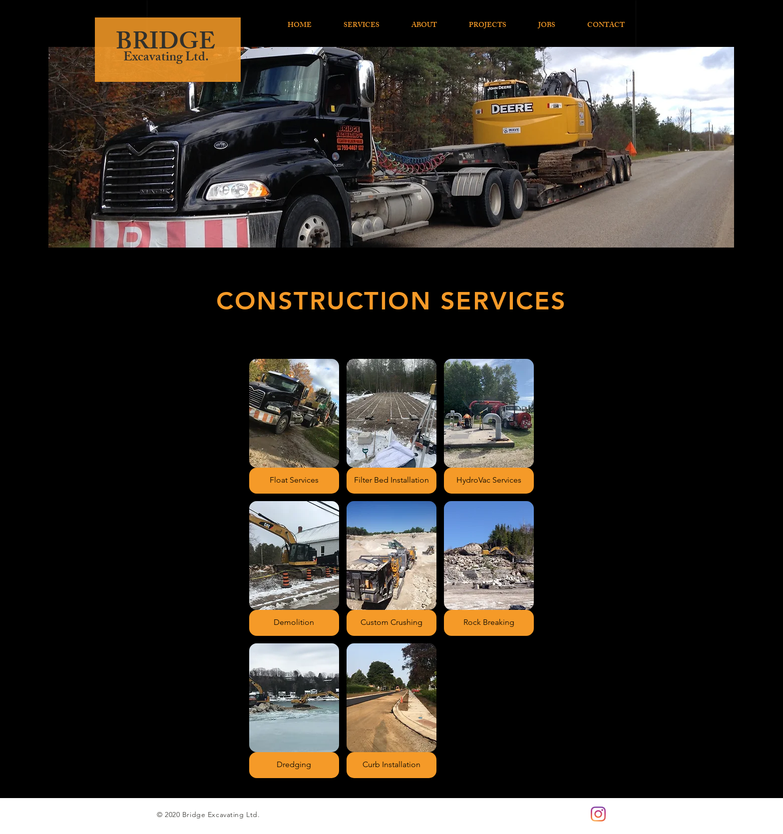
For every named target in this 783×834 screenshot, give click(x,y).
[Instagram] (598, 814)
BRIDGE (165, 44)
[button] (294, 426)
